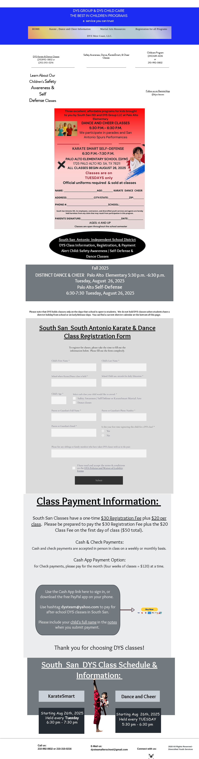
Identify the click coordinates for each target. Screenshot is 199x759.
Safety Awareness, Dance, (95, 55)
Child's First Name (60, 361)
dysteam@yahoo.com (80, 606)
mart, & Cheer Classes (116, 56)
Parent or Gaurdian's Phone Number (118, 410)
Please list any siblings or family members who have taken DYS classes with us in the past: (91, 447)
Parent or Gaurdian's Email (63, 426)
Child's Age (57, 394)
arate (112, 55)
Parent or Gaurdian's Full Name (65, 410)
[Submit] (99, 480)
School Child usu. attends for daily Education (122, 376)
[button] (70, 29)
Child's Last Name (110, 361)
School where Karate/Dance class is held (69, 376)
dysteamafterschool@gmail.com (109, 749)
